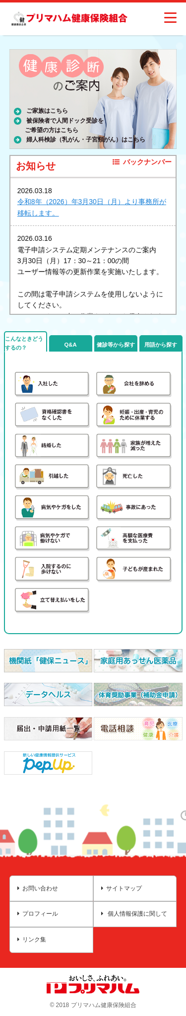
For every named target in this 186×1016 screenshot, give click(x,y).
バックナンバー (142, 162)
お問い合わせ (37, 888)
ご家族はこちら (47, 110)
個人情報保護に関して (134, 913)
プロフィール (37, 913)
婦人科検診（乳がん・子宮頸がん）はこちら (85, 139)
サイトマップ (121, 888)
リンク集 (31, 939)
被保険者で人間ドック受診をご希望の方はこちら (64, 125)
